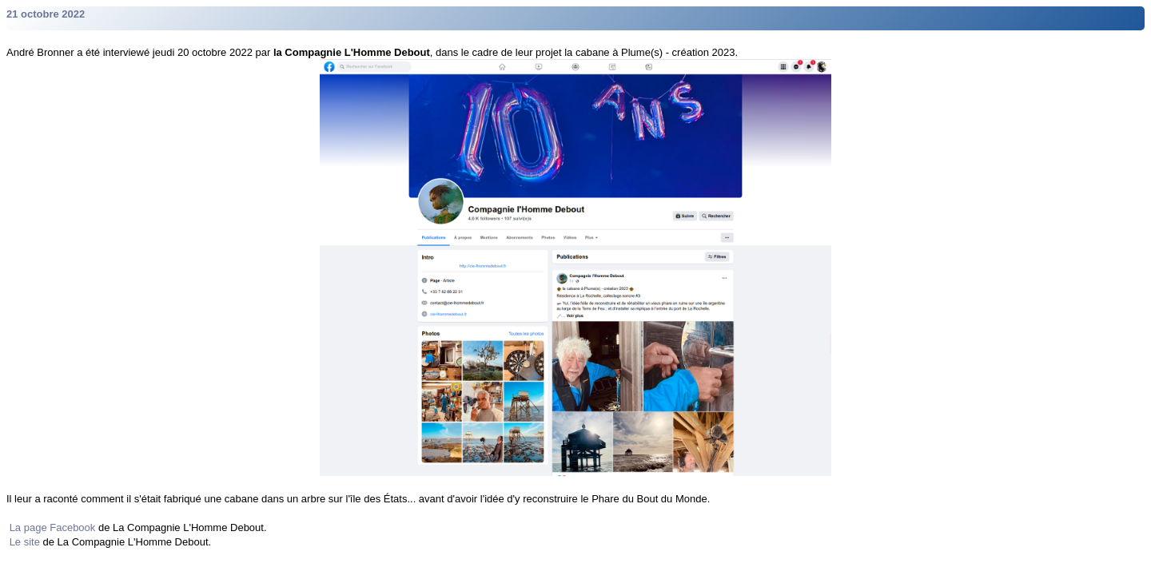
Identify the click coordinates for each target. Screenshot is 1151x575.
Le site (25, 542)
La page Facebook (53, 527)
